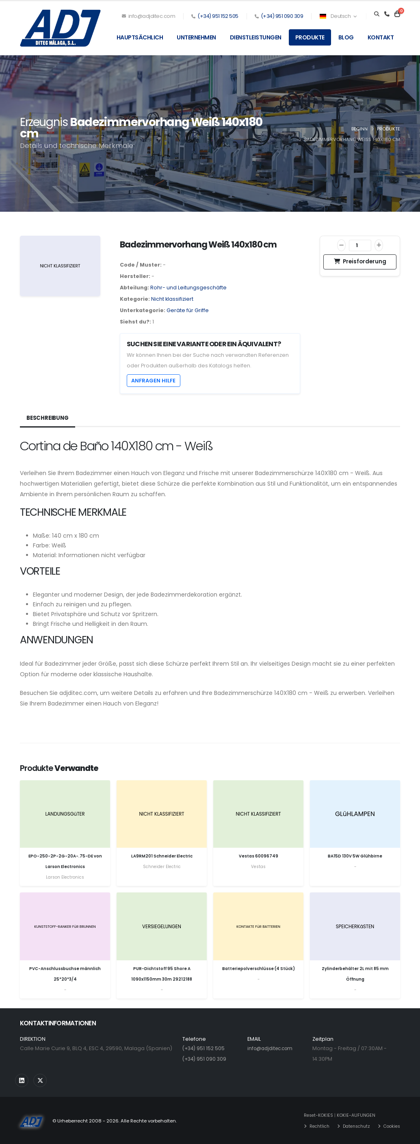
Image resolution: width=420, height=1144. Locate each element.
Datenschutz (353, 1125)
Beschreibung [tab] (48, 418)
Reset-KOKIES (312, 1115)
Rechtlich (313, 1125)
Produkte (310, 37)
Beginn (359, 129)
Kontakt (381, 37)
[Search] (376, 14)
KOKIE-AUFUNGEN (351, 1115)
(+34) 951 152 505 (217, 16)
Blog (346, 37)
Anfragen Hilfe (153, 380)
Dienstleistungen (255, 37)
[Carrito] (397, 14)
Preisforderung (360, 261)
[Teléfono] (387, 14)
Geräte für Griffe (188, 310)
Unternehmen (196, 37)
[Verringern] (341, 245)
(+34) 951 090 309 (282, 16)
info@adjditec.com (148, 16)
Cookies (390, 1125)
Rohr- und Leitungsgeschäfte (188, 287)
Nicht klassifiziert (172, 298)
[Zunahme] (379, 245)
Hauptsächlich (140, 37)
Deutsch (338, 16)
